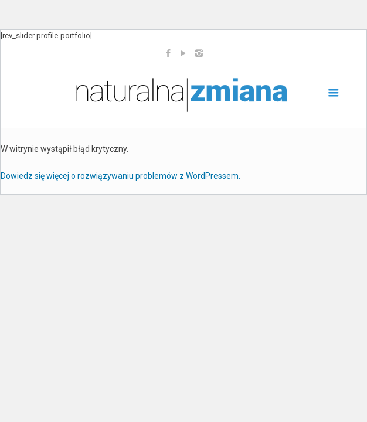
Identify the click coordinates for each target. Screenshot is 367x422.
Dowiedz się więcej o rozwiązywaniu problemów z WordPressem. (120, 176)
